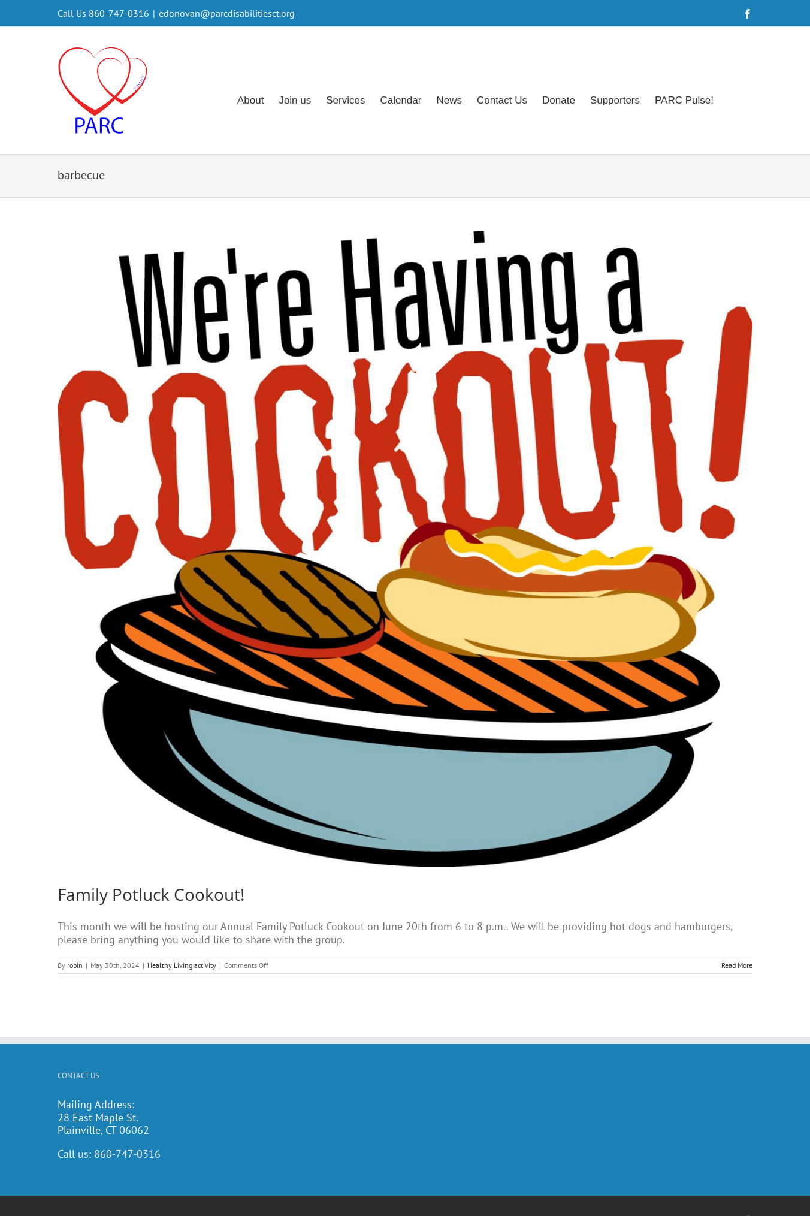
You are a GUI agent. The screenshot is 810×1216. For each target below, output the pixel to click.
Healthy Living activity (181, 965)
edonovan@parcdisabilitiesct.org (227, 13)
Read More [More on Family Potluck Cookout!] (736, 965)
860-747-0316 (127, 1154)
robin (75, 965)
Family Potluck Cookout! (151, 894)
